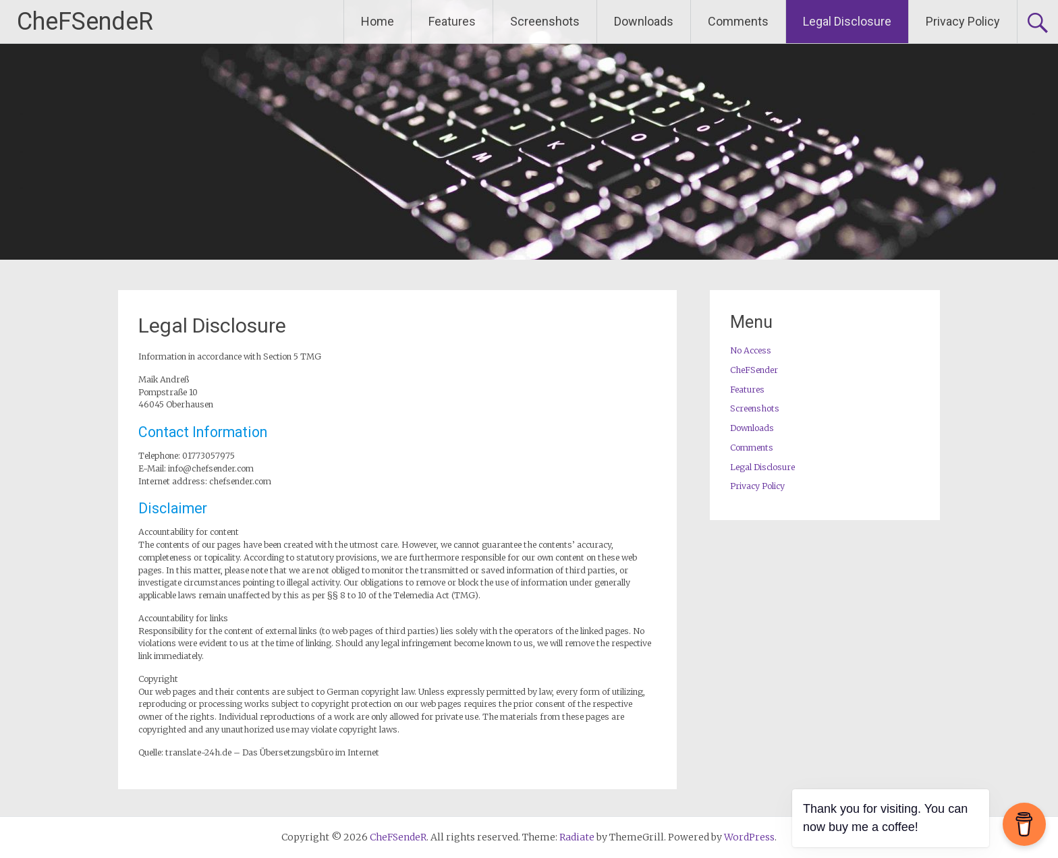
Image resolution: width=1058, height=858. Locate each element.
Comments (738, 21)
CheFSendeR (85, 21)
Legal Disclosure (847, 21)
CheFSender (754, 370)
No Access (750, 350)
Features (452, 21)
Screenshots (545, 21)
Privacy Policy (963, 21)
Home (377, 21)
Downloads (643, 21)
